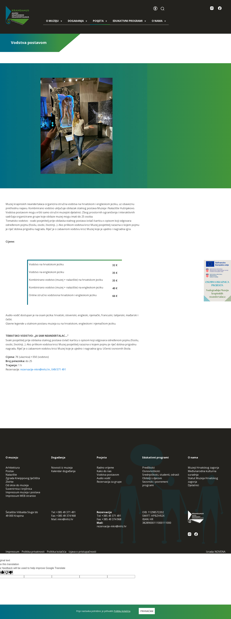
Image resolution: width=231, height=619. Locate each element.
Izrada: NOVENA (215, 551)
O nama (159, 21)
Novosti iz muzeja (62, 467)
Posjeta (100, 22)
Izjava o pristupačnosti (82, 551)
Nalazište (11, 474)
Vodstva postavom (108, 474)
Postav (10, 471)
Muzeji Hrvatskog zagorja (203, 467)
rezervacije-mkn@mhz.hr (35, 369)
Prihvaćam (146, 611)
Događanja (77, 21)
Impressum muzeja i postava (23, 492)
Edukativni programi (129, 21)
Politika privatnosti (33, 551)
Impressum (12, 551)
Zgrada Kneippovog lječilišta (23, 478)
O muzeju (54, 21)
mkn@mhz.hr (65, 519)
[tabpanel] (76, 125)
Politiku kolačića (122, 611)
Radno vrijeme (105, 467)
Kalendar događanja (63, 471)
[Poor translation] (9, 572)
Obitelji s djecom (152, 478)
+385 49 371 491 (66, 512)
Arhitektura (13, 467)
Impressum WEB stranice (21, 496)
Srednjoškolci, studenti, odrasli (160, 474)
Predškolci (148, 467)
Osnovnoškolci (151, 471)
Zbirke (9, 481)
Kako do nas (104, 471)
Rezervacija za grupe (109, 481)
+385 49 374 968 (66, 515)
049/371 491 (58, 369)
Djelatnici (193, 485)
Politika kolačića (56, 551)
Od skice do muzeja (17, 485)
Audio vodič (104, 478)
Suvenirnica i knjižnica (19, 489)
